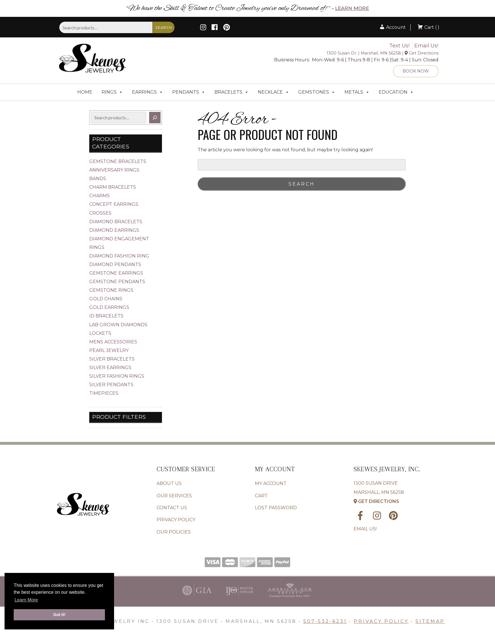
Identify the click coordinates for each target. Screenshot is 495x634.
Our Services (174, 495)
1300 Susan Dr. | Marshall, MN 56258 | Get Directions (382, 53)
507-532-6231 (325, 621)
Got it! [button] (59, 614)
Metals (357, 92)
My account (271, 483)
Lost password (276, 507)
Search (163, 27)
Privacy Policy (176, 519)
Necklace (273, 92)
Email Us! (426, 46)
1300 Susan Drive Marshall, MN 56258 (379, 492)
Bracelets (231, 92)
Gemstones (316, 92)
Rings (112, 92)
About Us (169, 483)
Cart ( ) (428, 27)
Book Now (416, 71)
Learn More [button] (26, 599)
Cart (261, 495)
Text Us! (399, 46)
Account (392, 27)
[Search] (155, 117)
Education (396, 92)
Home (84, 92)
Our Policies (174, 532)
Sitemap (430, 621)
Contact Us (172, 507)
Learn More (352, 8)
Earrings (147, 92)
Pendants (188, 92)
